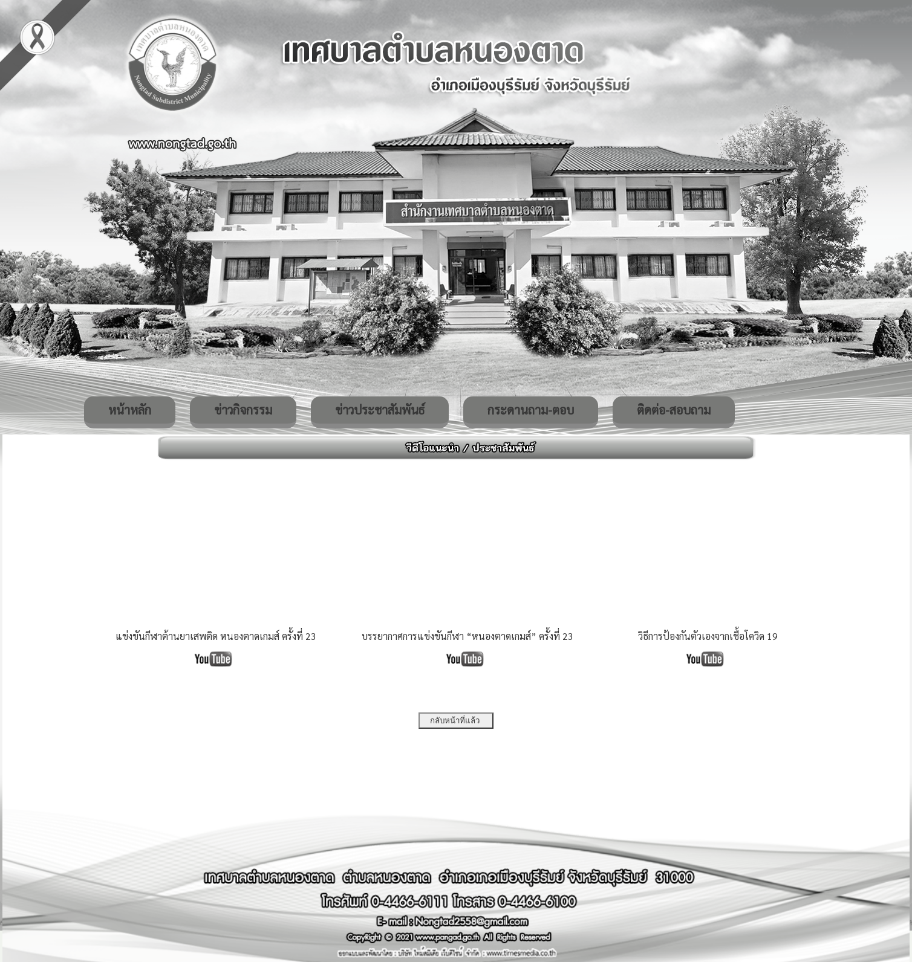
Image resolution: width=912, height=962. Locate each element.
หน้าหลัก (129, 410)
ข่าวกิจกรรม (243, 410)
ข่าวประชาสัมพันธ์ (380, 410)
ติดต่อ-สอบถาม (674, 410)
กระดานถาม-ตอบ (530, 410)
